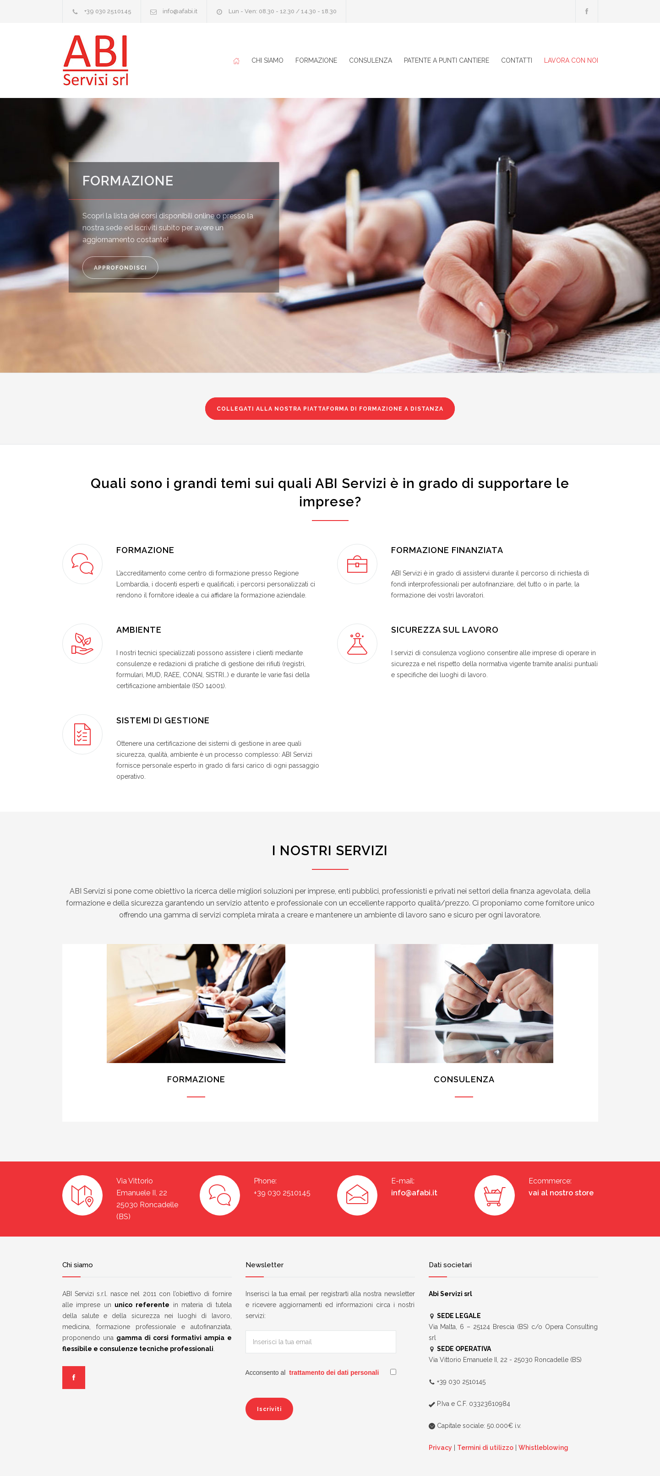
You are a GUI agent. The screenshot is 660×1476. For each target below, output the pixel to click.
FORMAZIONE (316, 60)
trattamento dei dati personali (334, 1372)
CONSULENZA (370, 60)
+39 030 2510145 (107, 11)
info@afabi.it (180, 11)
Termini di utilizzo (485, 1447)
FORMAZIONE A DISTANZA (330, 409)
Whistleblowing (543, 1447)
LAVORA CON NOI (571, 60)
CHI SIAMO (267, 60)
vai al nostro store (561, 1192)
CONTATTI (516, 60)
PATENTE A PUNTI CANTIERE (446, 60)
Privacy (440, 1447)
